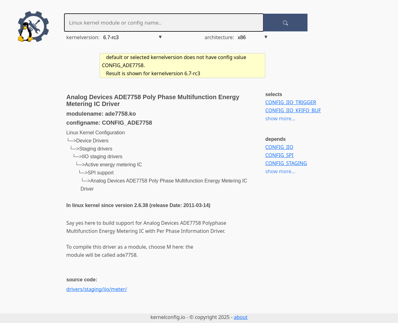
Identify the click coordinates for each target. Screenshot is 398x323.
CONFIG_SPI (279, 155)
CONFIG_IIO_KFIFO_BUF (293, 110)
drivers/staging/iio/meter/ (96, 289)
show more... (280, 118)
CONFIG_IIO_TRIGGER (290, 102)
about (241, 317)
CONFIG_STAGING (286, 163)
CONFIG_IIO (279, 147)
